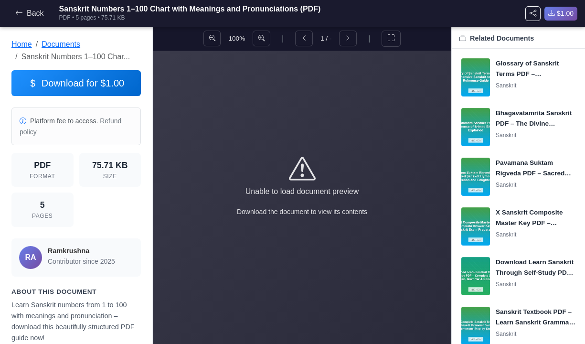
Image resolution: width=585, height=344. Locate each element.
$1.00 (561, 13)
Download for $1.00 (76, 83)
